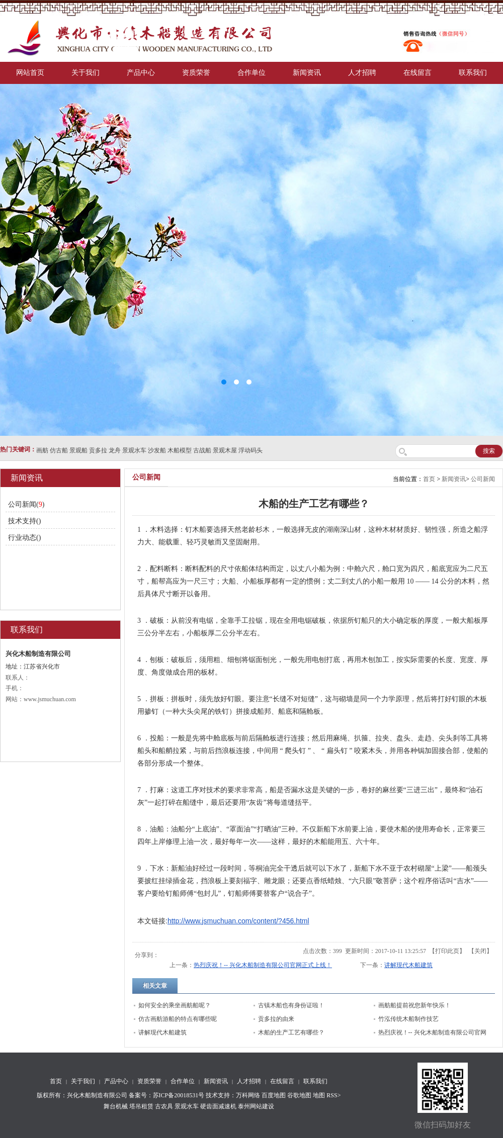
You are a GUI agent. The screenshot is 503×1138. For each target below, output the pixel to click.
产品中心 (141, 72)
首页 (429, 479)
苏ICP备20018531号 (179, 1095)
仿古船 (59, 450)
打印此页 (447, 951)
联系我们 (473, 72)
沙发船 (157, 450)
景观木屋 (225, 450)
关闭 (480, 951)
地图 (319, 1095)
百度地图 (274, 1095)
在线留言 (417, 72)
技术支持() (24, 521)
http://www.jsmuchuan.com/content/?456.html (238, 921)
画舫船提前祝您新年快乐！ (414, 1005)
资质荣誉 (196, 72)
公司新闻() (26, 504)
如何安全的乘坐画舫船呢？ (174, 1005)
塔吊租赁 (141, 1106)
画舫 (42, 450)
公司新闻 (483, 479)
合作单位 (251, 72)
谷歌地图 (299, 1095)
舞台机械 (116, 1106)
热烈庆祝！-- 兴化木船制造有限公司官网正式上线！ (263, 965)
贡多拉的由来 (276, 1018)
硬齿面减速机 (218, 1106)
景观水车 (134, 450)
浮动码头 (250, 450)
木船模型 (179, 450)
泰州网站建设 (256, 1106)
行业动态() (24, 537)
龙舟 (115, 450)
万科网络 (249, 1095)
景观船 (78, 450)
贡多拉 (98, 450)
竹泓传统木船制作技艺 (408, 1018)
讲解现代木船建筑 (408, 965)
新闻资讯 (307, 72)
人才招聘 (362, 72)
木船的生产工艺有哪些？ (291, 1032)
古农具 (164, 1106)
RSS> (333, 1095)
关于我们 (85, 72)
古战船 (202, 450)
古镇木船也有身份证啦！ (291, 1005)
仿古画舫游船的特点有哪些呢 (177, 1018)
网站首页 (30, 72)
